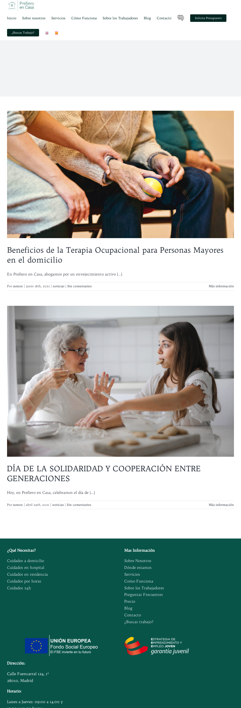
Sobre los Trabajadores (144, 588)
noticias (58, 286)
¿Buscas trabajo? (138, 621)
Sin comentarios (79, 286)
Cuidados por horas (24, 581)
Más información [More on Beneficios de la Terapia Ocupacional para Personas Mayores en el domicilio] (221, 286)
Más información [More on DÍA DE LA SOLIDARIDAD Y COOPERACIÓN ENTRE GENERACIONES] (221, 505)
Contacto (132, 615)
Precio (129, 601)
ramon (18, 286)
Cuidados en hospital (25, 567)
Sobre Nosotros (137, 560)
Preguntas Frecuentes (143, 594)
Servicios (132, 574)
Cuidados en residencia (27, 574)
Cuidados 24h (19, 588)
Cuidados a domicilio (25, 560)
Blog (128, 608)
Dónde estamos (138, 567)
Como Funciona (138, 581)
